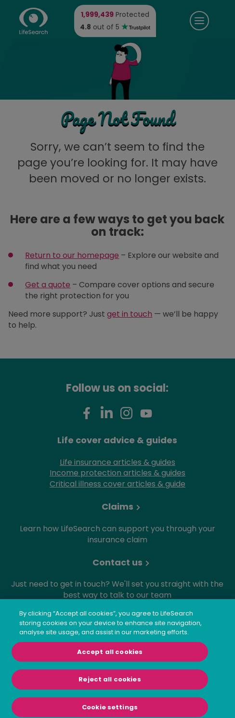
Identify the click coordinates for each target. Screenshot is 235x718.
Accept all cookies (110, 654)
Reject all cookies (109, 682)
